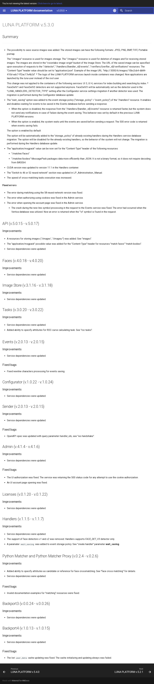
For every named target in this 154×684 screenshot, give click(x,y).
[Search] (135, 10)
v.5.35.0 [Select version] (61, 10)
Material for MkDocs (20, 680)
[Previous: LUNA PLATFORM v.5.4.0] (22, 670)
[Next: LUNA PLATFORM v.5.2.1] (132, 670)
